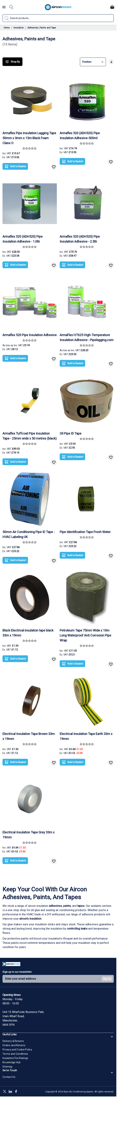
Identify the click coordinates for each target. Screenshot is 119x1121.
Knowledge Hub (11, 1062)
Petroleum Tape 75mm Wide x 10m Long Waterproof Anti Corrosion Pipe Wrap (85, 635)
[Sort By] (93, 61)
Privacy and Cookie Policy (17, 1049)
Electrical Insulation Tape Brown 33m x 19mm (28, 736)
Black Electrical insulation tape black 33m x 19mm (27, 632)
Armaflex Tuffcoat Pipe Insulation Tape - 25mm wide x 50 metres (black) (29, 436)
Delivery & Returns (13, 1041)
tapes (80, 906)
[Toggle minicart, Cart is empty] (112, 7)
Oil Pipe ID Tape (70, 433)
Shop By (12, 62)
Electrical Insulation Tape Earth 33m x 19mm (86, 736)
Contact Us (8, 1076)
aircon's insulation (30, 918)
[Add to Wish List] (54, 167)
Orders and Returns (13, 1045)
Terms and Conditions (15, 1053)
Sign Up (107, 979)
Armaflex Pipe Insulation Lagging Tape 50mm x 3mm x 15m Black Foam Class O (29, 138)
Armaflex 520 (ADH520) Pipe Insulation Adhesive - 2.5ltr (80, 239)
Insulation (19, 27)
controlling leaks (77, 928)
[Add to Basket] (15, 166)
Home (7, 27)
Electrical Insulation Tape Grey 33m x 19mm (28, 834)
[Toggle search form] (11, 7)
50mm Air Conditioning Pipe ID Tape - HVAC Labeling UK (28, 534)
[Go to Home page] (58, 7)
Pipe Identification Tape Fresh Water (85, 532)
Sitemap (7, 1066)
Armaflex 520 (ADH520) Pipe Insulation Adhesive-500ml (80, 135)
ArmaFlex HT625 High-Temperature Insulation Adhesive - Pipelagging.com (86, 337)
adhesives (55, 906)
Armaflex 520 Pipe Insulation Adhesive (29, 335)
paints (67, 906)
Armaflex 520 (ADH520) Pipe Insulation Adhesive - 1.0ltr (22, 239)
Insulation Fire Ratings (15, 1058)
